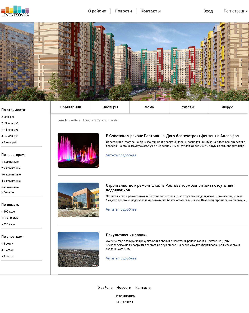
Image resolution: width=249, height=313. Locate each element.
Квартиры (110, 107)
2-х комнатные (11, 168)
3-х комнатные (11, 174)
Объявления (70, 107)
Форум (227, 107)
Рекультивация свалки (126, 235)
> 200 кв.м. (8, 224)
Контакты (151, 11)
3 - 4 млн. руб (10, 129)
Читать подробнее (121, 155)
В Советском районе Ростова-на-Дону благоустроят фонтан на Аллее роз (172, 136)
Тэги (100, 120)
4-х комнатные (11, 181)
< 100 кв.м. (8, 211)
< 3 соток (7, 243)
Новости (123, 11)
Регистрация (236, 11)
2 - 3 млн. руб (10, 123)
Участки (188, 107)
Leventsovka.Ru (68, 120)
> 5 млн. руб (9, 142)
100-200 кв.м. (10, 218)
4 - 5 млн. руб (10, 136)
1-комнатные (10, 161)
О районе (97, 11)
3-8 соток (7, 250)
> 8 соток (7, 256)
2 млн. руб (8, 116)
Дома (149, 107)
